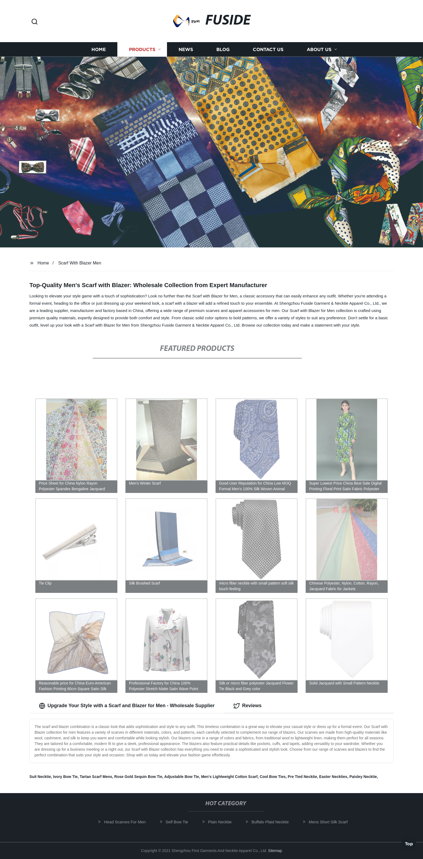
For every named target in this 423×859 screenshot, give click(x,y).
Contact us (268, 51)
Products (142, 51)
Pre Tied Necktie (302, 776)
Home (98, 51)
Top (409, 842)
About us (319, 51)
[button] (34, 22)
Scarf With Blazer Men (79, 263)
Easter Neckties (333, 776)
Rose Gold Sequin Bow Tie (138, 776)
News (186, 51)
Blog (223, 51)
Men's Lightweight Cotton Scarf (229, 776)
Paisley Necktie (363, 776)
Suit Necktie (40, 776)
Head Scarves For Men (128, 822)
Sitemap (275, 850)
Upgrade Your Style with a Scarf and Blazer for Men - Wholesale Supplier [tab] (126, 706)
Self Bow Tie (180, 822)
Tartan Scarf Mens (96, 776)
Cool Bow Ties (273, 776)
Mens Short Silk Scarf (332, 822)
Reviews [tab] (247, 706)
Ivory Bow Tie (65, 776)
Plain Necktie (224, 822)
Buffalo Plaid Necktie (274, 822)
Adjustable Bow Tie (181, 776)
